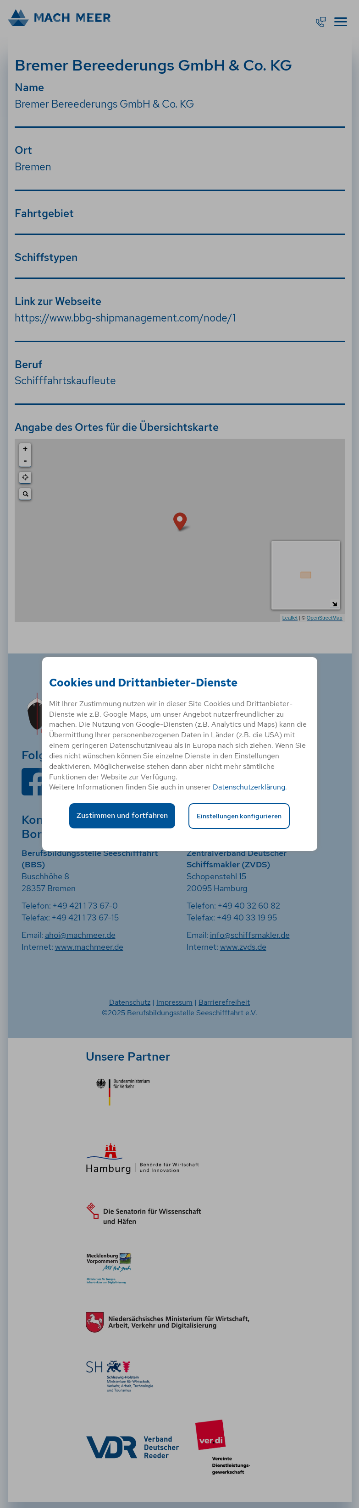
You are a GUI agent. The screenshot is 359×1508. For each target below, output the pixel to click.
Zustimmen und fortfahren (122, 815)
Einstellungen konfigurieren (239, 815)
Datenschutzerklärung (249, 787)
